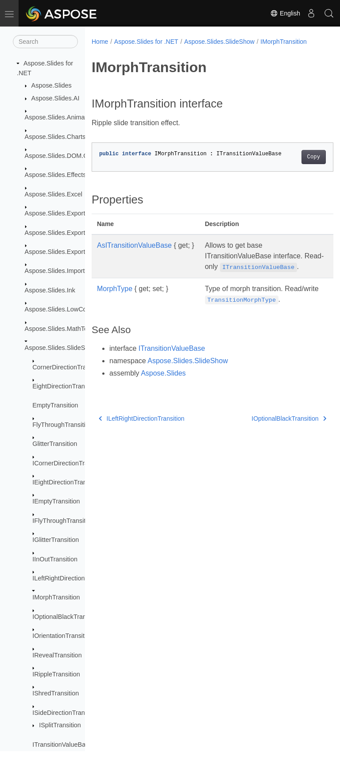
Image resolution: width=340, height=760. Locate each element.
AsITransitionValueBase (134, 245)
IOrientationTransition (62, 635)
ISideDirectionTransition (66, 712)
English (285, 13)
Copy (296, 157)
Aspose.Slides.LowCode (59, 309)
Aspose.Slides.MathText (59, 328)
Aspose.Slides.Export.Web (62, 232)
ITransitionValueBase (62, 744)
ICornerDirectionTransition (69, 463)
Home (100, 41)
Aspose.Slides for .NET (146, 41)
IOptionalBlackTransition (66, 616)
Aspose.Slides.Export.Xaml (63, 251)
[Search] (45, 41)
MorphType (114, 299)
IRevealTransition (56, 655)
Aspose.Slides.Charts (55, 136)
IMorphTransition (56, 597)
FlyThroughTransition (62, 424)
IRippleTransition (56, 674)
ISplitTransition (60, 725)
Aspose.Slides (51, 85)
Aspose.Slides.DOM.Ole (59, 155)
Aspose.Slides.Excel (53, 194)
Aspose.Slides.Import (55, 270)
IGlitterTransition (55, 539)
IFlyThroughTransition (63, 520)
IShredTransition (55, 693)
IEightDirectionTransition (66, 482)
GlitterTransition (54, 443)
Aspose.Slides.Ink (50, 290)
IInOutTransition (54, 559)
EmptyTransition (55, 405)
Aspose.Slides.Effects (55, 174)
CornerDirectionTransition (68, 367)
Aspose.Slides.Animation (60, 117)
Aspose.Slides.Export (55, 213)
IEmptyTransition (56, 501)
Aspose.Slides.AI (55, 98)
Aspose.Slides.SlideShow (61, 347)
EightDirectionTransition (66, 386)
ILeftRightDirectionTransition (72, 578)
